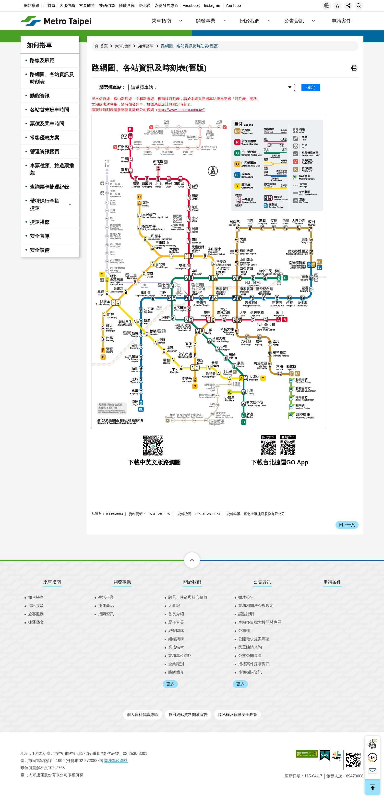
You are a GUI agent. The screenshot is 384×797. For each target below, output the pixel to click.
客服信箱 (67, 5)
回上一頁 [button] (347, 525)
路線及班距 (42, 60)
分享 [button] (348, 5)
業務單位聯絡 (180, 655)
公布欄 (244, 630)
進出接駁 (36, 606)
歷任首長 (176, 622)
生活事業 (106, 597)
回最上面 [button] (372, 787)
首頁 (104, 46)
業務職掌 (176, 647)
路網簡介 (176, 672)
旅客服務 (36, 614)
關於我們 (192, 582)
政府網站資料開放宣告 (188, 714)
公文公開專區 (250, 655)
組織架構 (176, 639)
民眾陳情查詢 (250, 647)
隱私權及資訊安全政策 (237, 714)
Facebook (191, 5)
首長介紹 (176, 614)
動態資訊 (39, 95)
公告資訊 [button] (294, 21)
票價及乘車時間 (47, 123)
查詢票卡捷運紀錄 (49, 187)
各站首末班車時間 (49, 109)
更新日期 (292, 776)
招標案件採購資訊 (254, 664)
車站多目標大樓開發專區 (259, 622)
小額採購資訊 (250, 672)
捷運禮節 (39, 222)
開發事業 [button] (206, 21)
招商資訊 (106, 614)
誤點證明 (246, 614)
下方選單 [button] (186, 560)
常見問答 (87, 5)
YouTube (233, 5)
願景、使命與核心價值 (187, 597)
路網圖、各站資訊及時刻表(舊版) (190, 46)
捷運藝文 (36, 622)
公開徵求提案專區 (254, 639)
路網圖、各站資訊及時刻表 (52, 78)
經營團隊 (176, 630)
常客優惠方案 (44, 137)
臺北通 (145, 5)
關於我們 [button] (250, 21)
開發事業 (122, 582)
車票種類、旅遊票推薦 (52, 169)
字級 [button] (337, 5)
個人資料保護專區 (142, 714)
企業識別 (176, 664)
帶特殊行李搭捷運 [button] (44, 204)
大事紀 (174, 606)
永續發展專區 (166, 5)
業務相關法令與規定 (256, 606)
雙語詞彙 (107, 5)
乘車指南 (123, 46)
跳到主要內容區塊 (2, 2)
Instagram (212, 5)
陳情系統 (127, 5)
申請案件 (341, 21)
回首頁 (49, 5)
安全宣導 (39, 236)
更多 (170, 684)
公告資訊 (262, 582)
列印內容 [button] (354, 67)
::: (22, 8)
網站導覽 (31, 5)
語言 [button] (326, 5)
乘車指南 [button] (162, 21)
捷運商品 (106, 606)
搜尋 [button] (359, 5)
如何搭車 (39, 45)
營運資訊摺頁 (44, 151)
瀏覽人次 (334, 776)
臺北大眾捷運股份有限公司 (56, 21)
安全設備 (39, 250)
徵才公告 (246, 597)
